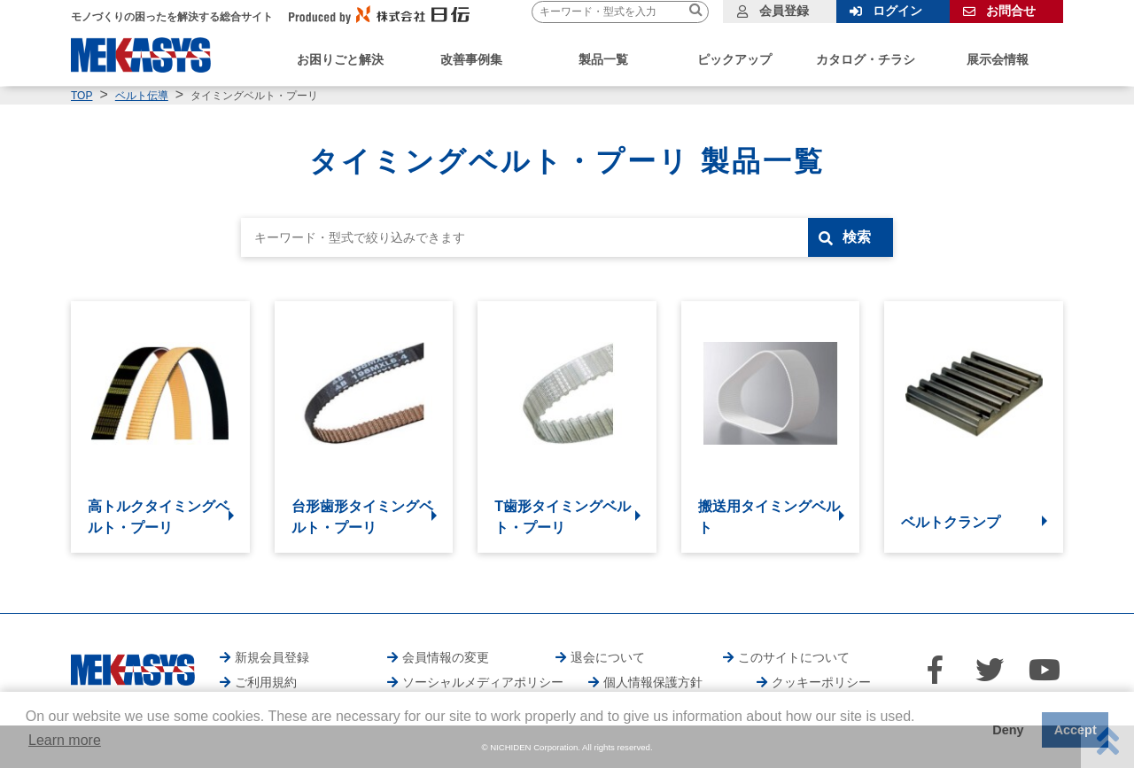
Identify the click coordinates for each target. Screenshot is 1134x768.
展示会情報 (998, 59)
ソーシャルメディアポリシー (482, 682)
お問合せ (1011, 11)
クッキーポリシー (821, 682)
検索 (857, 236)
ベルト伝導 (141, 95)
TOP (81, 95)
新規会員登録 (272, 657)
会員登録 (784, 11)
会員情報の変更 (445, 657)
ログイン (897, 11)
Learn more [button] (64, 740)
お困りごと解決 (340, 59)
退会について (608, 657)
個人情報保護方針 (653, 682)
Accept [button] (1075, 730)
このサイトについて (794, 657)
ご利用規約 (266, 682)
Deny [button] (1007, 730)
